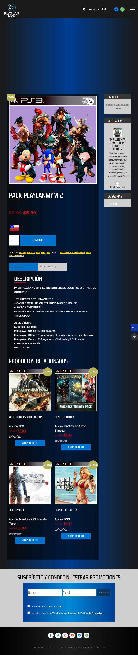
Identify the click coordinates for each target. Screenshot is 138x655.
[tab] (23, 267)
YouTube (72, 635)
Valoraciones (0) (48, 267)
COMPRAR (38, 240)
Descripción (17, 267)
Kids (38, 253)
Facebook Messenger (79, 635)
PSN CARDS (38, 647)
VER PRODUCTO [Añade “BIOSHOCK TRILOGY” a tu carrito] (76, 447)
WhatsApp (86, 635)
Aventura (31, 253)
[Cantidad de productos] (14, 240)
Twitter (58, 635)
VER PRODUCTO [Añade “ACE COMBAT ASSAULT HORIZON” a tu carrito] (30, 442)
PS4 (61, 647)
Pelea (43, 253)
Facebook (51, 635)
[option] (117, 158)
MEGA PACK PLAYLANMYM (72, 253)
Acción (22, 253)
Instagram (65, 635)
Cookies (101, 647)
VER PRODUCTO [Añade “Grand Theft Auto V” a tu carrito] (76, 536)
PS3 (48, 253)
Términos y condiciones (64, 613)
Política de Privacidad (91, 613)
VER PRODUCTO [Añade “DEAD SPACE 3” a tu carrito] (30, 540)
